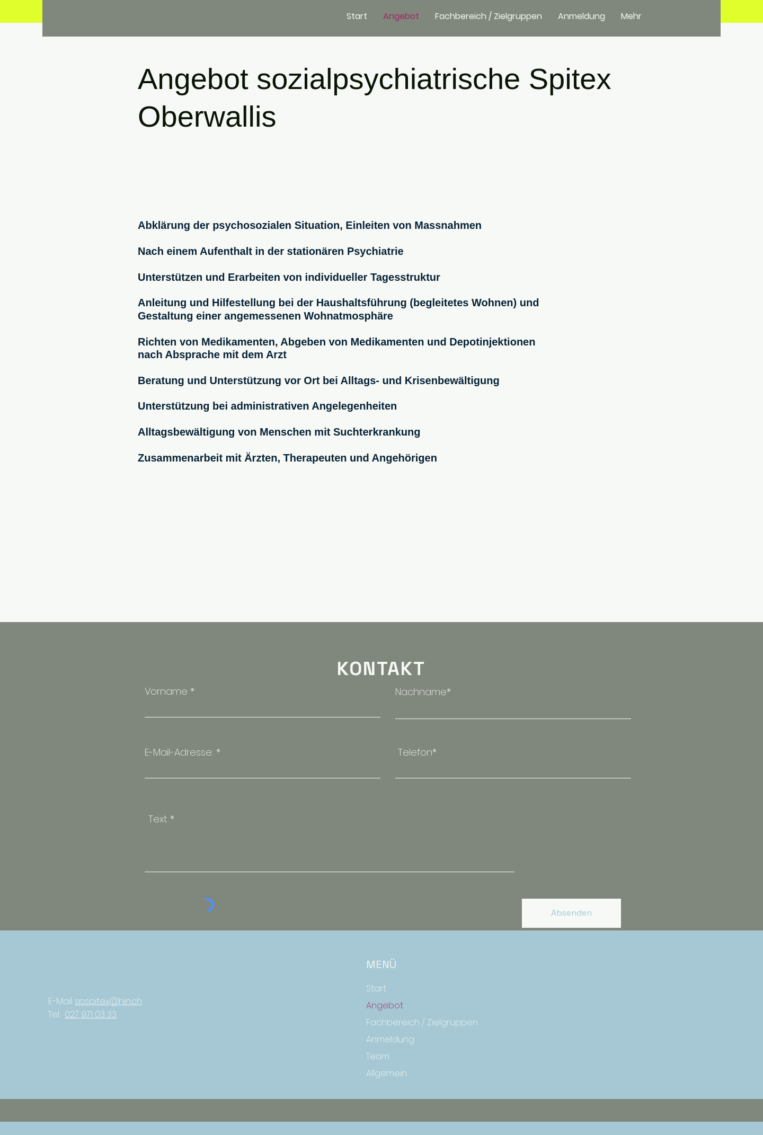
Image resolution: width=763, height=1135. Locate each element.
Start (376, 988)
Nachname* (423, 692)
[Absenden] (571, 913)
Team (377, 1056)
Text (157, 819)
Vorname (166, 691)
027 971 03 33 (91, 1014)
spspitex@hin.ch (108, 1001)
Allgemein (386, 1073)
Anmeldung (390, 1039)
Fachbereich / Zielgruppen (415, 1022)
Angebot (384, 1005)
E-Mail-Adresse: (180, 752)
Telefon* (417, 752)
